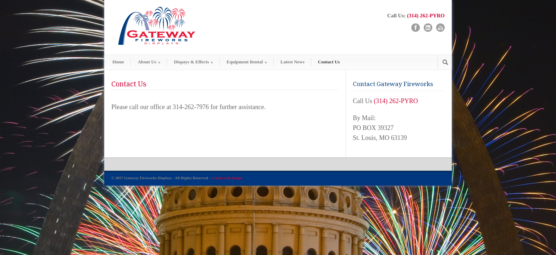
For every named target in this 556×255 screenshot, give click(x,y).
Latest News (292, 61)
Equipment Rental (247, 61)
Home (118, 61)
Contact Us (329, 61)
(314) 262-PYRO (426, 15)
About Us (149, 61)
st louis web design (226, 178)
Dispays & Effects (193, 61)
